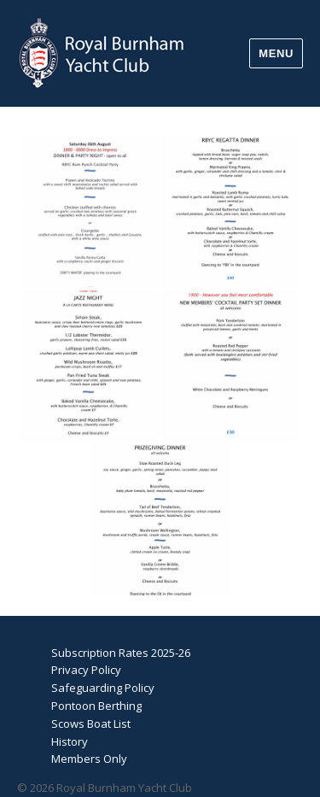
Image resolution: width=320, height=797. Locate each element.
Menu (276, 53)
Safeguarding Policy (102, 687)
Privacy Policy (86, 669)
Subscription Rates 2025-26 (120, 652)
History (69, 741)
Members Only (89, 758)
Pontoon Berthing (96, 705)
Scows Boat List (91, 723)
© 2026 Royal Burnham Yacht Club (104, 787)
